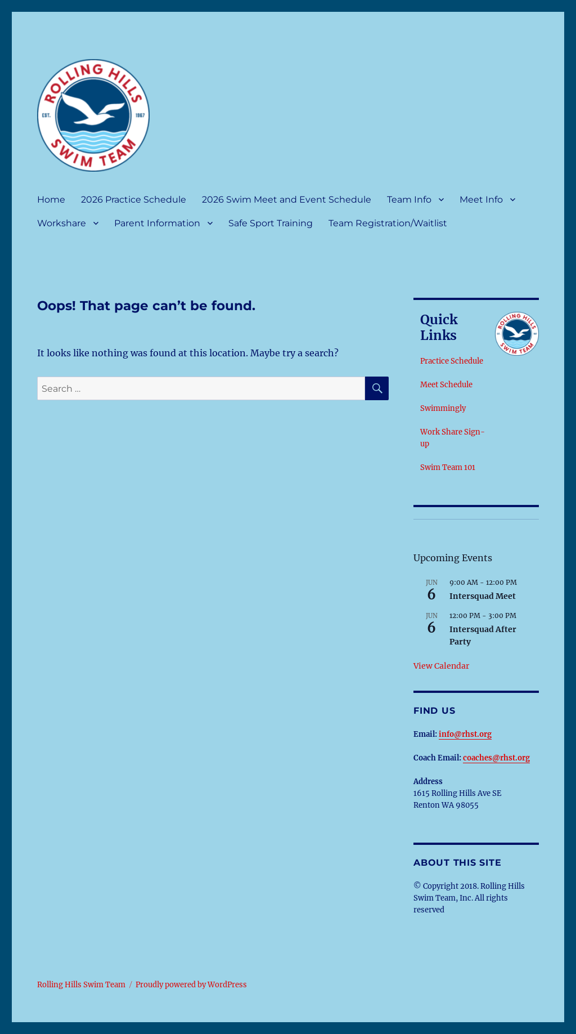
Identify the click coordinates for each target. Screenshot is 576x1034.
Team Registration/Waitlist (387, 223)
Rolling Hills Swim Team (81, 985)
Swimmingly (443, 408)
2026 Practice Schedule (133, 199)
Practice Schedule (451, 361)
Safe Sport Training (270, 223)
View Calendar (441, 666)
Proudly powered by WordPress (191, 985)
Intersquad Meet (482, 596)
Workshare (61, 223)
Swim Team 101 (447, 467)
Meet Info (481, 199)
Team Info (409, 199)
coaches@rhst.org (496, 758)
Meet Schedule (446, 385)
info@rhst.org (465, 734)
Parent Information (157, 223)
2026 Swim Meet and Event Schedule (286, 199)
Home (51, 199)
